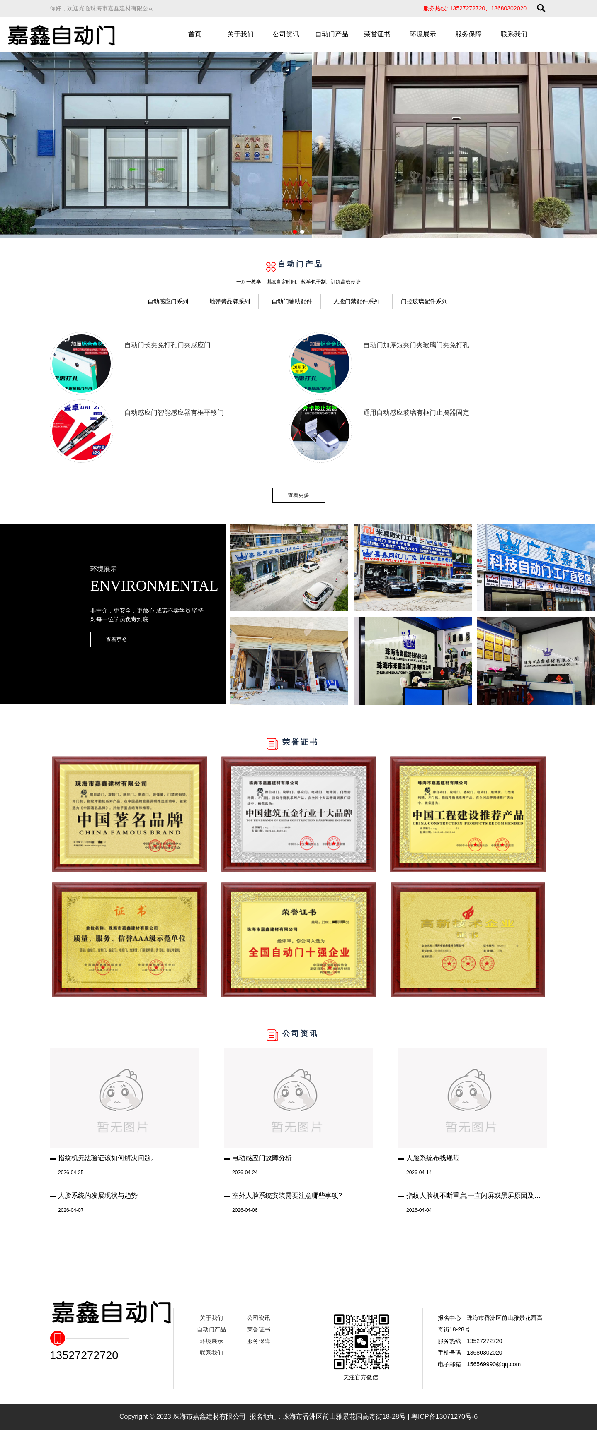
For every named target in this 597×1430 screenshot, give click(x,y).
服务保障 (468, 34)
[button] (295, 232)
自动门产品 (331, 34)
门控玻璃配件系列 (424, 301)
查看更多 (298, 495)
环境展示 (423, 34)
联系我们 (514, 34)
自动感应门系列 (168, 301)
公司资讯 (286, 34)
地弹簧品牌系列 (229, 301)
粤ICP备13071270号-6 (444, 1416)
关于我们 (240, 34)
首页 (194, 34)
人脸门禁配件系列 (356, 301)
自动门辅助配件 (292, 301)
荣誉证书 (377, 34)
